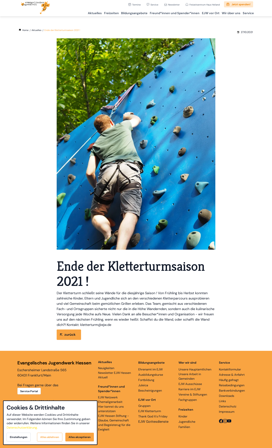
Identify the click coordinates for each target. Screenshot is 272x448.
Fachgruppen (187, 400)
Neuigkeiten (106, 365)
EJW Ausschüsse (190, 384)
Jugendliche (186, 422)
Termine (136, 4)
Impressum (226, 412)
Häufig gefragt (229, 380)
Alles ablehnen (49, 437)
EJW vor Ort (205, 12)
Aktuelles (80, 12)
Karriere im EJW (189, 389)
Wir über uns (227, 12)
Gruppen (147, 403)
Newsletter (174, 4)
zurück (70, 334)
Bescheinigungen (150, 391)
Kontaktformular (230, 369)
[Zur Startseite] (35, 8)
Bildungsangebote (124, 12)
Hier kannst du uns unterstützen (111, 409)
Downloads (226, 396)
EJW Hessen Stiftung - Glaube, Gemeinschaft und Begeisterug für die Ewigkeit (114, 422)
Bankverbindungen (232, 391)
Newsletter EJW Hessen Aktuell (114, 375)
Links (222, 401)
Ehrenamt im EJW (150, 369)
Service (154, 4)
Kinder (182, 416)
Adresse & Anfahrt (232, 375)
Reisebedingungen (231, 385)
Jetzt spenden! (241, 4)
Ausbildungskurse (150, 375)
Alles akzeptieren (80, 437)
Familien (184, 427)
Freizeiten (99, 12)
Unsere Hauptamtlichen (194, 369)
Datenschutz (227, 406)
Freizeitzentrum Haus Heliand (204, 4)
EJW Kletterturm (149, 411)
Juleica (143, 385)
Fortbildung (146, 380)
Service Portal (29, 391)
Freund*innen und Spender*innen (111, 389)
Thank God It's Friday (153, 416)
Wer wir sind (187, 363)
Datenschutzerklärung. (22, 428)
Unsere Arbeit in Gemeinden (189, 376)
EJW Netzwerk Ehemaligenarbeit (110, 399)
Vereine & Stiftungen (192, 394)
